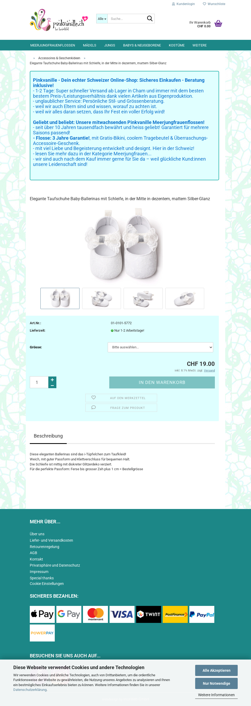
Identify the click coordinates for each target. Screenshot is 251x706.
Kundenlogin (183, 4)
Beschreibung (48, 436)
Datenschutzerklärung (30, 690)
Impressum (39, 572)
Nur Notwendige (216, 683)
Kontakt (36, 559)
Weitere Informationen (216, 695)
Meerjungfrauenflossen (52, 45)
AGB (33, 553)
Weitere (200, 45)
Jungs (109, 45)
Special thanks (42, 578)
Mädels (89, 45)
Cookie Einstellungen (47, 583)
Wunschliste (214, 4)
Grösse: (36, 347)
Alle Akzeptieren (217, 670)
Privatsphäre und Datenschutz (55, 565)
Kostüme (177, 45)
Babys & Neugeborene (142, 45)
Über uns (37, 534)
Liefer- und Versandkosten (51, 540)
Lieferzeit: (37, 330)
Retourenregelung (44, 547)
